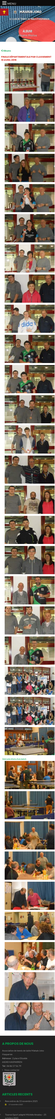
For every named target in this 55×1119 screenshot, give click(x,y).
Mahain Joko (27, 12)
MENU (11, 3)
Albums (6, 50)
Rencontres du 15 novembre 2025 (21, 1101)
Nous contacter (12, 1069)
